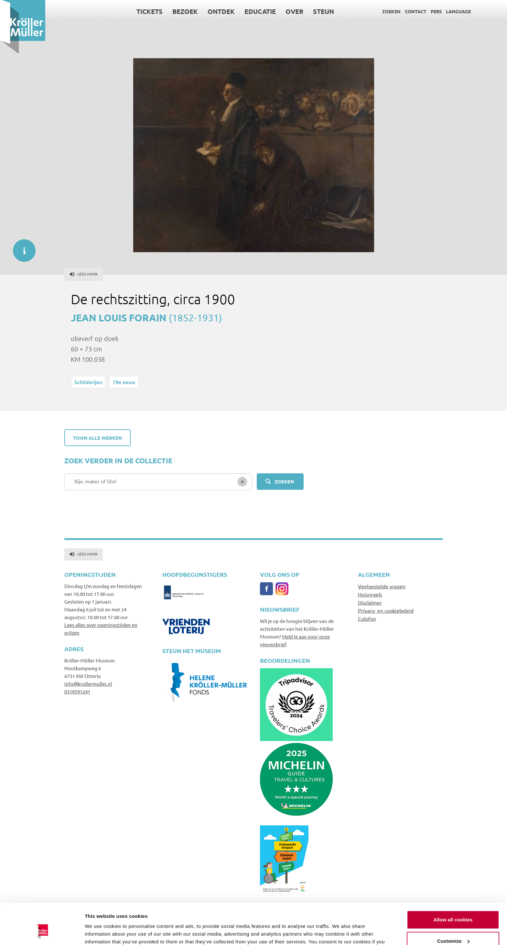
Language (458, 11)
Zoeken (391, 11)
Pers (436, 11)
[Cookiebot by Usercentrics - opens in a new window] (42, 932)
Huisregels (370, 594)
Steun (323, 11)
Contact (415, 11)
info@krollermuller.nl (88, 684)
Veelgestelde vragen (381, 586)
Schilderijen (88, 381)
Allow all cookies (453, 884)
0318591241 (77, 691)
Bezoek (185, 11)
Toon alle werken (97, 438)
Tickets (149, 11)
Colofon (367, 618)
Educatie (260, 11)
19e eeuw (124, 381)
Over (294, 11)
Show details (100, 932)
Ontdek (221, 11)
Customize (453, 905)
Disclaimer (370, 602)
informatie (21, 247)
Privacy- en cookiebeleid (386, 610)
